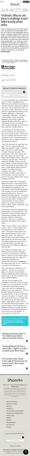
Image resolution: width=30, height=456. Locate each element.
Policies (8, 420)
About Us (9, 406)
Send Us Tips (10, 415)
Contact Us (9, 408)
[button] (2, 1)
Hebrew (8, 418)
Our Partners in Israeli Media (15, 411)
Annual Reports (11, 422)
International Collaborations (14, 413)
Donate (8, 427)
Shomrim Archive (11, 404)
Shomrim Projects (11, 401)
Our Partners (10, 425)
